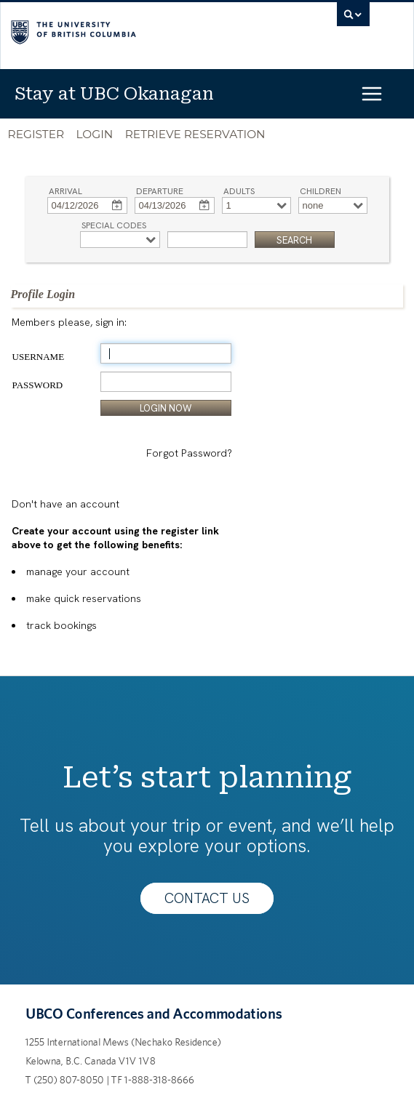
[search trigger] (353, 18)
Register (36, 134)
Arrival (65, 189)
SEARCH (294, 240)
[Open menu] (384, 93)
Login (95, 134)
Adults (239, 189)
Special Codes (113, 224)
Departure (159, 189)
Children (320, 189)
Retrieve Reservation (195, 134)
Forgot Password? (189, 453)
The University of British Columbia (136, 29)
